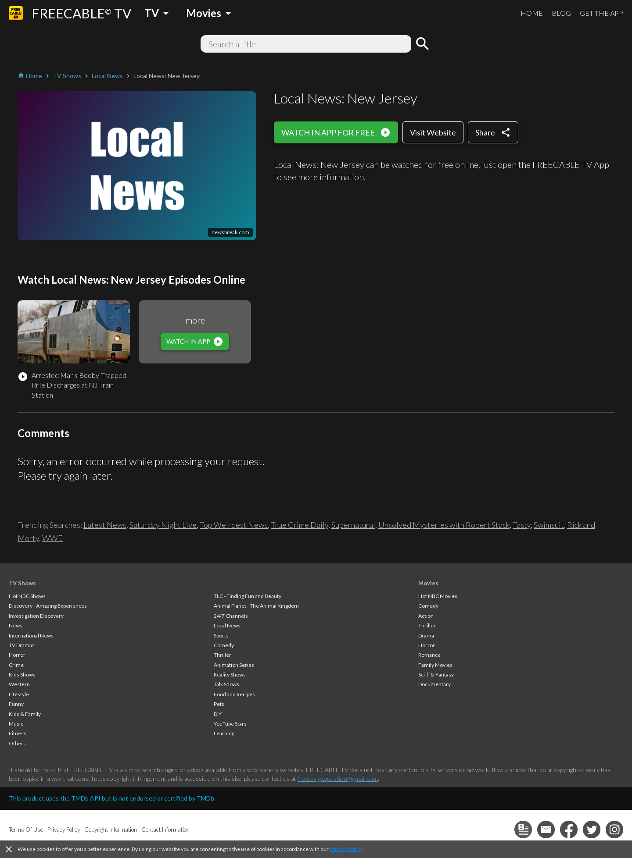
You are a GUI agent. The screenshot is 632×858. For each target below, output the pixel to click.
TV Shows (22, 583)
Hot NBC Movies (437, 596)
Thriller (222, 655)
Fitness (17, 733)
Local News (227, 625)
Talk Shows (226, 684)
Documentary (434, 684)
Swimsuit (549, 525)
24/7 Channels (231, 615)
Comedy (224, 645)
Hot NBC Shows (27, 596)
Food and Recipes (234, 694)
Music (16, 723)
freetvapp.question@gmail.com (338, 778)
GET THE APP (601, 13)
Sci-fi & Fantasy (436, 674)
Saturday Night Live (163, 525)
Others (17, 743)
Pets (219, 704)
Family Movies (435, 665)
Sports (221, 635)
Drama (426, 635)
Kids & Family (25, 714)
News (15, 625)
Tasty (522, 525)
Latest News (104, 525)
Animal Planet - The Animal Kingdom (256, 605)
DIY (218, 714)
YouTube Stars (230, 723)
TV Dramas (22, 645)
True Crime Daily (299, 525)
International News (31, 635)
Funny (16, 704)
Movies (428, 583)
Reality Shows (230, 674)
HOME (532, 13)
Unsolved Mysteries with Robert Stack (444, 525)
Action (426, 615)
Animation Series (234, 665)
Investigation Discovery (36, 615)
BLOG (561, 13)
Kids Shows (22, 674)
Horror (17, 655)
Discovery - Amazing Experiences (48, 605)
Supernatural (353, 525)
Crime (16, 665)
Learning (224, 733)
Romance (429, 655)
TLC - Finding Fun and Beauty (247, 596)
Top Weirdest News (234, 525)
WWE (52, 538)
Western (19, 684)
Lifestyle (19, 694)
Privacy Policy (346, 849)
